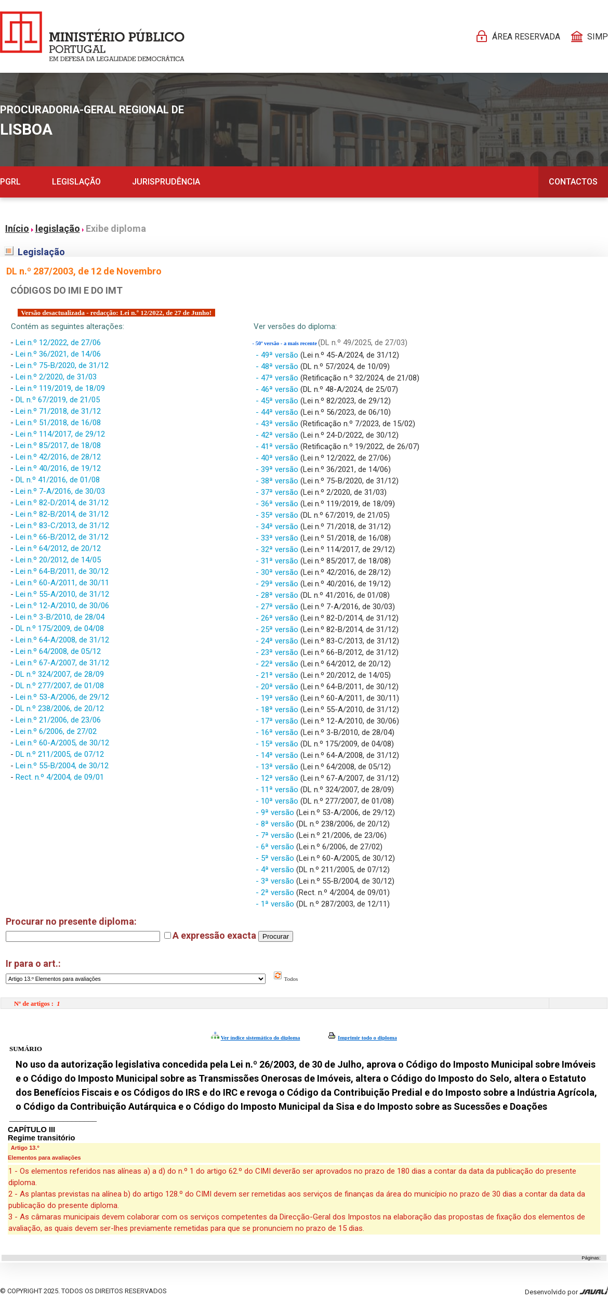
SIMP (597, 37)
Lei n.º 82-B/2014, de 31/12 (62, 514)
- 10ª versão (278, 801)
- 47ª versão (278, 378)
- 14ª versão (278, 755)
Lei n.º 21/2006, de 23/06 (58, 720)
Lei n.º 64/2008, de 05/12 (58, 651)
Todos (285, 979)
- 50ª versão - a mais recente (286, 343)
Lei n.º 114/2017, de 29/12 (60, 434)
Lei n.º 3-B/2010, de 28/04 (60, 617)
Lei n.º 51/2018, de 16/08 (58, 422)
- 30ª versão (278, 572)
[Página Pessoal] (92, 36)
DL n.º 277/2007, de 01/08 (60, 685)
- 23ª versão (278, 652)
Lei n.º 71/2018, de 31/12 (58, 411)
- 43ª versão (278, 423)
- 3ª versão (276, 881)
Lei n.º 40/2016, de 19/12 (58, 468)
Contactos (573, 182)
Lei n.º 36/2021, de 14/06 (58, 354)
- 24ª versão (278, 641)
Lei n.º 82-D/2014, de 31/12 (62, 502)
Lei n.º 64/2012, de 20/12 (58, 548)
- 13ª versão (278, 766)
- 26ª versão (278, 618)
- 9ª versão (276, 812)
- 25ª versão (278, 629)
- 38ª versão (278, 480)
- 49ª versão (278, 355)
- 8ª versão (276, 824)
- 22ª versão (278, 663)
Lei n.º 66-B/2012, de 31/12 (62, 537)
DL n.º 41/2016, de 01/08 (58, 479)
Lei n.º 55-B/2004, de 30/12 (62, 765)
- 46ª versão (278, 389)
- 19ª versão (278, 698)
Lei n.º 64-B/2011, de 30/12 (62, 571)
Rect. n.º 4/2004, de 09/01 (60, 777)
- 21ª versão (278, 675)
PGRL (10, 182)
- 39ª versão (278, 469)
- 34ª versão (278, 526)
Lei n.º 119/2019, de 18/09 (60, 388)
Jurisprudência (166, 182)
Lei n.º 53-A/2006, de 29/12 (62, 697)
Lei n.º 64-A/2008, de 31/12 (62, 640)
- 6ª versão (276, 846)
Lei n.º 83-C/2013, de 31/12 (62, 525)
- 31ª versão (278, 561)
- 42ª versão (278, 435)
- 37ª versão (278, 492)
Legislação (76, 182)
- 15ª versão (278, 744)
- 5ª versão (276, 858)
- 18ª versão (278, 709)
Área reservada (526, 37)
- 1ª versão (276, 904)
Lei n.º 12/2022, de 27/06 (58, 342)
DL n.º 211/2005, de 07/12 (60, 754)
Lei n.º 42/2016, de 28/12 (58, 457)
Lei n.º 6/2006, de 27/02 (56, 731)
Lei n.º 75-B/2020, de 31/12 (62, 365)
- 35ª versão (278, 515)
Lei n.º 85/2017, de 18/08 (58, 445)
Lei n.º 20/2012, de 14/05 (58, 559)
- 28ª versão (278, 595)
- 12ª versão (278, 778)
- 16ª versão (278, 732)
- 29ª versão (278, 583)
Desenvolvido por (566, 1291)
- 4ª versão (276, 869)
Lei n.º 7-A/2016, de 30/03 (60, 491)
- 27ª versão (278, 606)
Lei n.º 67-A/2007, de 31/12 (62, 662)
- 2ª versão (276, 892)
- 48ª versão (278, 366)
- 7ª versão (276, 835)
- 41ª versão (278, 446)
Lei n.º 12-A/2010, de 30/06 (62, 605)
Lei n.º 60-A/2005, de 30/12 (62, 742)
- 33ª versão (278, 538)
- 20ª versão (278, 686)
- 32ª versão (278, 549)
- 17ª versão (278, 721)
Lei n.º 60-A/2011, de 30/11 (62, 582)
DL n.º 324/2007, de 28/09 (60, 674)
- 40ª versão (278, 458)
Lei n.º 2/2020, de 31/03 (56, 377)
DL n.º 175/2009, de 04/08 (60, 628)
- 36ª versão (278, 503)
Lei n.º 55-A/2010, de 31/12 (62, 594)
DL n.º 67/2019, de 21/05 (58, 399)
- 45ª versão (278, 400)
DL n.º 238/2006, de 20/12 (60, 708)
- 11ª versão (278, 789)
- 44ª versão (278, 412)
